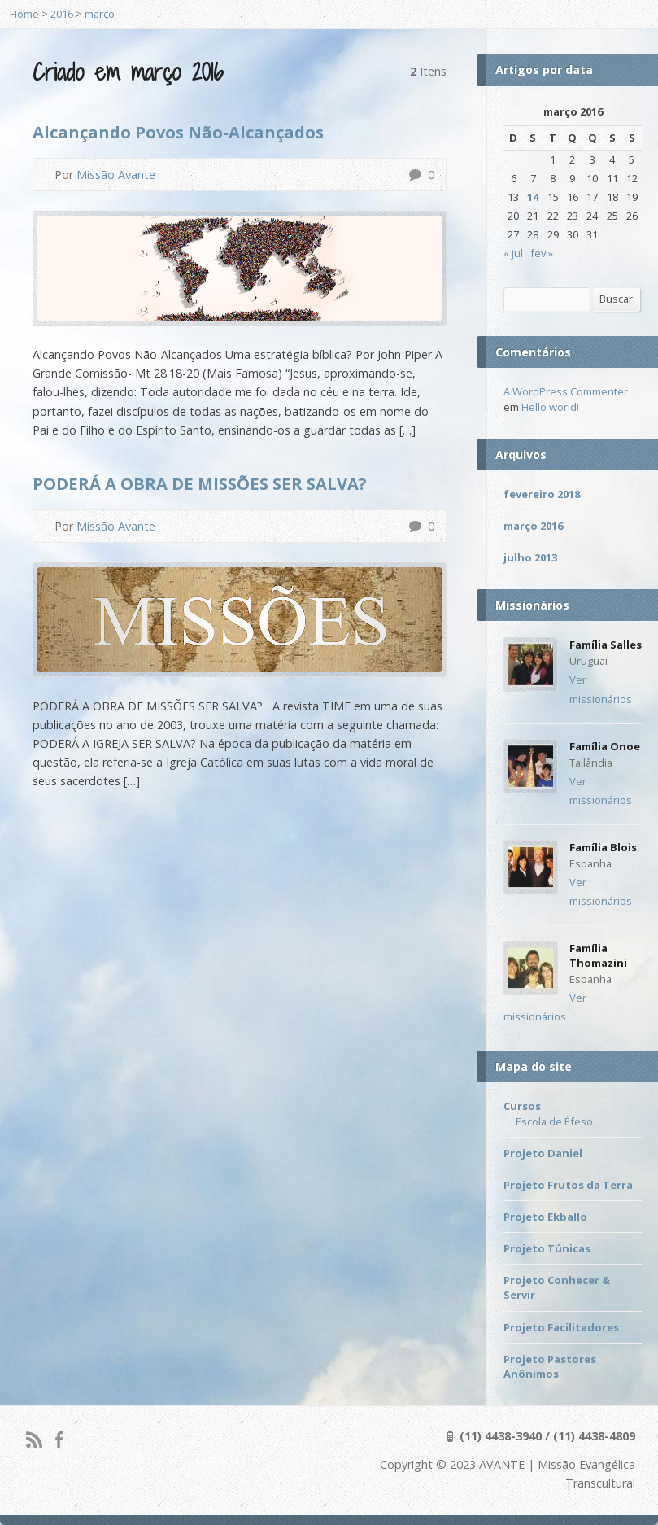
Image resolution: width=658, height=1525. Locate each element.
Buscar (616, 298)
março (100, 14)
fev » (541, 253)
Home (24, 14)
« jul (513, 253)
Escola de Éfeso (554, 1121)
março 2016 (533, 525)
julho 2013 (530, 557)
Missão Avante (115, 174)
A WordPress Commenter (565, 391)
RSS (33, 1439)
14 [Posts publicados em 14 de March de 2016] (532, 197)
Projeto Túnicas (546, 1248)
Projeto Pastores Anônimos (549, 1366)
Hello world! (550, 407)
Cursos (522, 1106)
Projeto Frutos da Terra (568, 1185)
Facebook (59, 1439)
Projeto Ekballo (545, 1216)
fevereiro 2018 (541, 494)
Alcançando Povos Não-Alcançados (178, 131)
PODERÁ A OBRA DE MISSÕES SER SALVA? (200, 483)
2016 (61, 14)
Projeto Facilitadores (561, 1327)
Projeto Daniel (542, 1153)
